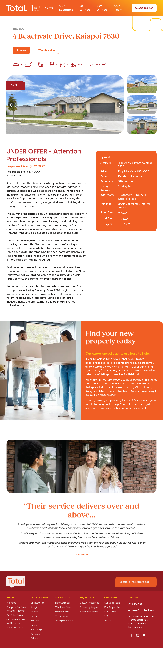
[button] (49, 8)
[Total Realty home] (23, 7)
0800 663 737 (144, 8)
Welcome (11, 603)
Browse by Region (89, 607)
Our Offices (110, 612)
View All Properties (89, 603)
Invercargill (36, 630)
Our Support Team (113, 607)
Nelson (34, 616)
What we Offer (63, 607)
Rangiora (35, 607)
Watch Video (46, 50)
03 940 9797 (135, 604)
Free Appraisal (62, 603)
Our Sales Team (14, 615)
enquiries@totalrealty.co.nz (142, 610)
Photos (21, 50)
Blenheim (35, 621)
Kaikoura (35, 634)
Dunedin (35, 625)
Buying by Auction (89, 612)
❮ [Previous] (10, 105)
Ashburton (36, 638)
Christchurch (37, 603)
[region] (81, 104)
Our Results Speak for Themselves (15, 621)
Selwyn (34, 612)
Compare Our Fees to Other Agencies (16, 609)
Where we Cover (15, 628)
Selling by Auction (64, 621)
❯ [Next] (119, 105)
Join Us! (108, 621)
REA (106, 616)
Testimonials (61, 616)
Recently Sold (62, 612)
